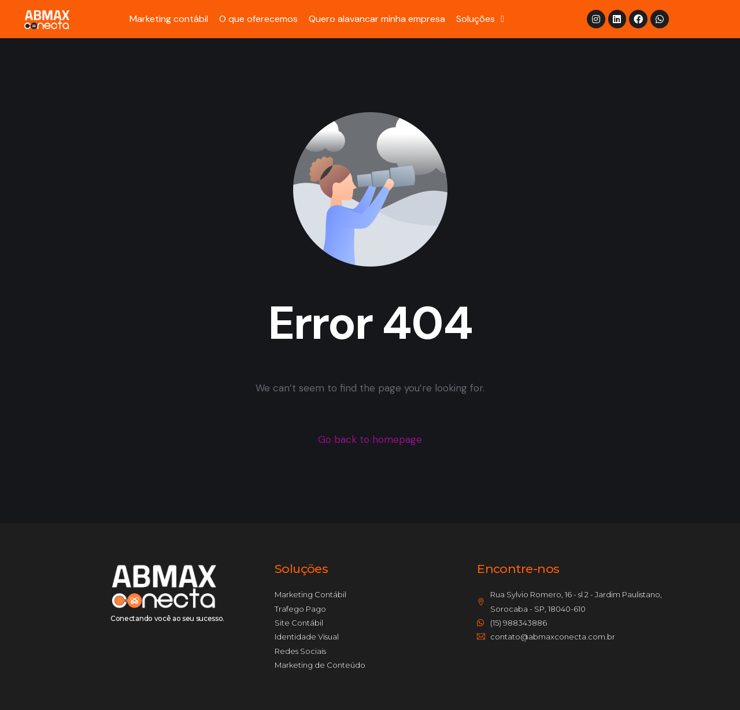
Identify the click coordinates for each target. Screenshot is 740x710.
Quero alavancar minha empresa (377, 19)
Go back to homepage (370, 439)
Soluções (480, 19)
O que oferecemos (258, 19)
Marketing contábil (169, 19)
